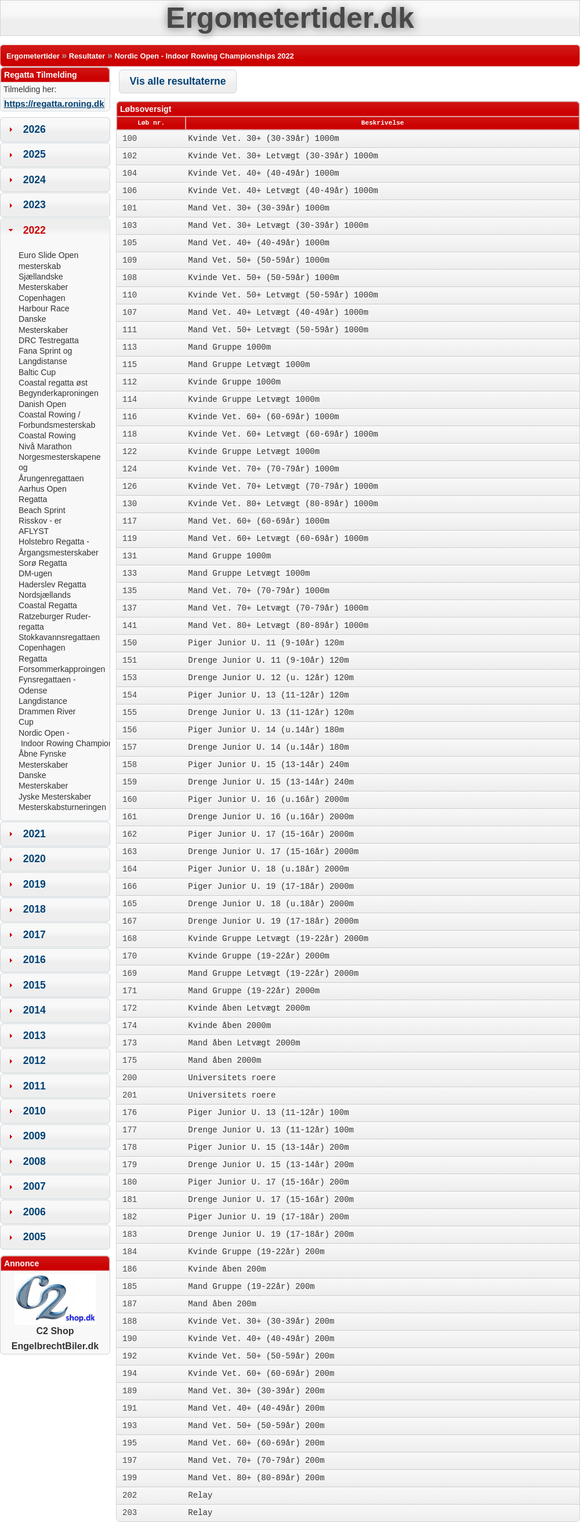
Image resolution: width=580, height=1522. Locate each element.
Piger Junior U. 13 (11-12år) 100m (268, 1112)
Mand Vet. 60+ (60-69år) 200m (256, 1443)
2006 (34, 1212)
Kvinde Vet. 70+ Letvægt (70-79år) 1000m (283, 486)
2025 (34, 154)
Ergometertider (33, 56)
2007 (34, 1186)
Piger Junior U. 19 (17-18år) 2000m (271, 886)
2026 (34, 129)
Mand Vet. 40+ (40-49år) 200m (256, 1408)
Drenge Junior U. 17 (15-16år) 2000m (273, 851)
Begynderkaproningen (59, 393)
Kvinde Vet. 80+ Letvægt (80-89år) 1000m (283, 503)
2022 (34, 230)
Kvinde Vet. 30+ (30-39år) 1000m (263, 138)
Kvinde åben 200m (227, 1269)
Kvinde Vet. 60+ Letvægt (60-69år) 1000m (283, 434)
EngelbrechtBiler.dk (55, 1346)
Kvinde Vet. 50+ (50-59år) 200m (261, 1356)
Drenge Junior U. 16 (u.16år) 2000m (271, 817)
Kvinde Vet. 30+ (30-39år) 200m (261, 1321)
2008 (34, 1161)
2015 (34, 985)
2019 (34, 884)
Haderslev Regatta (52, 584)
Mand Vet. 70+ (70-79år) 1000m (258, 590)
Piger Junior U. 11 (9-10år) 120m (266, 643)
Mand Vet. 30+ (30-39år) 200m (256, 1391)
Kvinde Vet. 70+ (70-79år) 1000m (263, 469)
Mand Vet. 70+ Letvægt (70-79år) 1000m (278, 608)
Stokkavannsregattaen (59, 637)
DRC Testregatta (49, 340)
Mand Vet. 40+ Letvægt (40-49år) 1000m (278, 312)
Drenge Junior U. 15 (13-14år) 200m (271, 1164)
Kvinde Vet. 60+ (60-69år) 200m (261, 1373)
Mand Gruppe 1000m (229, 347)
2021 (34, 834)
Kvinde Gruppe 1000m (234, 382)
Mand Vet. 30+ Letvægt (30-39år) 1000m (278, 225)
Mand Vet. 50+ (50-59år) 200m (256, 1425)
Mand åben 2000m (224, 1060)
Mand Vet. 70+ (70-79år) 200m (256, 1460)
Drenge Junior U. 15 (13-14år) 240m (271, 782)
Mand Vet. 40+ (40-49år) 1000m (258, 243)
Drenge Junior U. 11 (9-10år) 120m (268, 660)
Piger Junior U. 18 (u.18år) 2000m (268, 869)
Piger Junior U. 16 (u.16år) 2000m (268, 799)
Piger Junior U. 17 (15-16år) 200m (268, 1182)
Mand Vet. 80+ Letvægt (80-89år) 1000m (278, 625)
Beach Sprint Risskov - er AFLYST (42, 521)
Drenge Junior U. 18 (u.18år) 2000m (271, 904)
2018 (34, 909)
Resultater (87, 56)
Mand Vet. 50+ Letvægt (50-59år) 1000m (278, 330)
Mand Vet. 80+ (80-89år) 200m (256, 1478)
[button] (178, 81)
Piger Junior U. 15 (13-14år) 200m (268, 1147)
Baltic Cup (37, 372)
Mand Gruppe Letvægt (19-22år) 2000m (273, 973)
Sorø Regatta (43, 563)
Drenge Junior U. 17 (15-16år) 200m (271, 1199)
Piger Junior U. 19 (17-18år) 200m (268, 1217)
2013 (34, 1035)
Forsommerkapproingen (62, 669)
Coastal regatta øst (53, 382)
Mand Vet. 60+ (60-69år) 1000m (258, 521)
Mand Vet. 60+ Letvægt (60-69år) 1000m (278, 538)
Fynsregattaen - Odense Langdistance (47, 690)
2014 (34, 1010)
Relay (200, 1495)
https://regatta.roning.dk (54, 103)
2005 (34, 1237)
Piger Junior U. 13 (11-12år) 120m (268, 695)
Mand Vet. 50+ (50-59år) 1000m (258, 260)
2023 (34, 204)
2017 (34, 934)
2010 (34, 1111)
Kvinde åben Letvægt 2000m (249, 1008)
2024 (34, 180)
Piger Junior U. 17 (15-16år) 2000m (271, 834)
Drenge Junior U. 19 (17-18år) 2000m (273, 921)
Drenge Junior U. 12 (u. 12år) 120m (271, 677)
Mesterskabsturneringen (62, 807)
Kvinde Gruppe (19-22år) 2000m (258, 956)
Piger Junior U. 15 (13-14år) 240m (268, 764)
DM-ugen (35, 573)
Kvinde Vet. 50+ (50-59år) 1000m (263, 277)
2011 (34, 1086)
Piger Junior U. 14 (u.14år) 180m (266, 730)
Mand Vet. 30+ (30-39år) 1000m (258, 208)
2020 (34, 858)
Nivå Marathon (45, 446)
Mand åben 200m (222, 1304)
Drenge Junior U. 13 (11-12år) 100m (271, 1130)
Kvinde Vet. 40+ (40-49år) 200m (261, 1338)
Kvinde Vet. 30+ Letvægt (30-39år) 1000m (283, 156)
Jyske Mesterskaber (55, 796)
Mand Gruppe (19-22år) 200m (251, 1286)
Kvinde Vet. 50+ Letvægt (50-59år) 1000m (283, 295)
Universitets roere (232, 1078)
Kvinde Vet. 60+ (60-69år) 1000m (263, 417)
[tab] (55, 129)
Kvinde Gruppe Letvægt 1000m (254, 399)
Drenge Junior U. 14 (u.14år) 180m (268, 747)
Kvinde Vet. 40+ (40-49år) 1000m (263, 173)
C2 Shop (55, 1326)
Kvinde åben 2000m (229, 1025)
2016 (34, 959)
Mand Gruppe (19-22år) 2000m (254, 991)
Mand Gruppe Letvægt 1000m (249, 364)
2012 (34, 1060)
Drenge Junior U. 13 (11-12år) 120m (271, 712)
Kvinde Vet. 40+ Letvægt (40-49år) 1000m (283, 190)
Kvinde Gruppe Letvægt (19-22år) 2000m (278, 938)
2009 (34, 1136)
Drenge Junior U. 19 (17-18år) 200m (271, 1234)
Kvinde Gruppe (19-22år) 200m (256, 1251)
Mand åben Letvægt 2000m (244, 1043)
